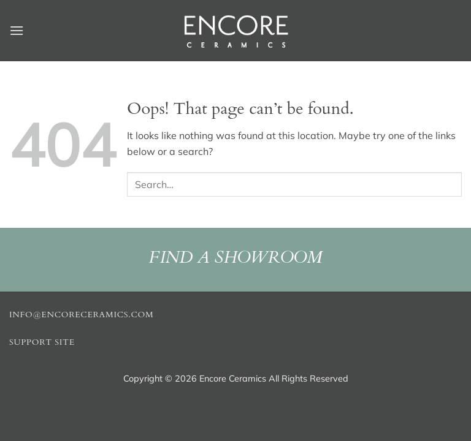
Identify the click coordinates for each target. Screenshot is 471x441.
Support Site (42, 342)
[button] (16, 30)
